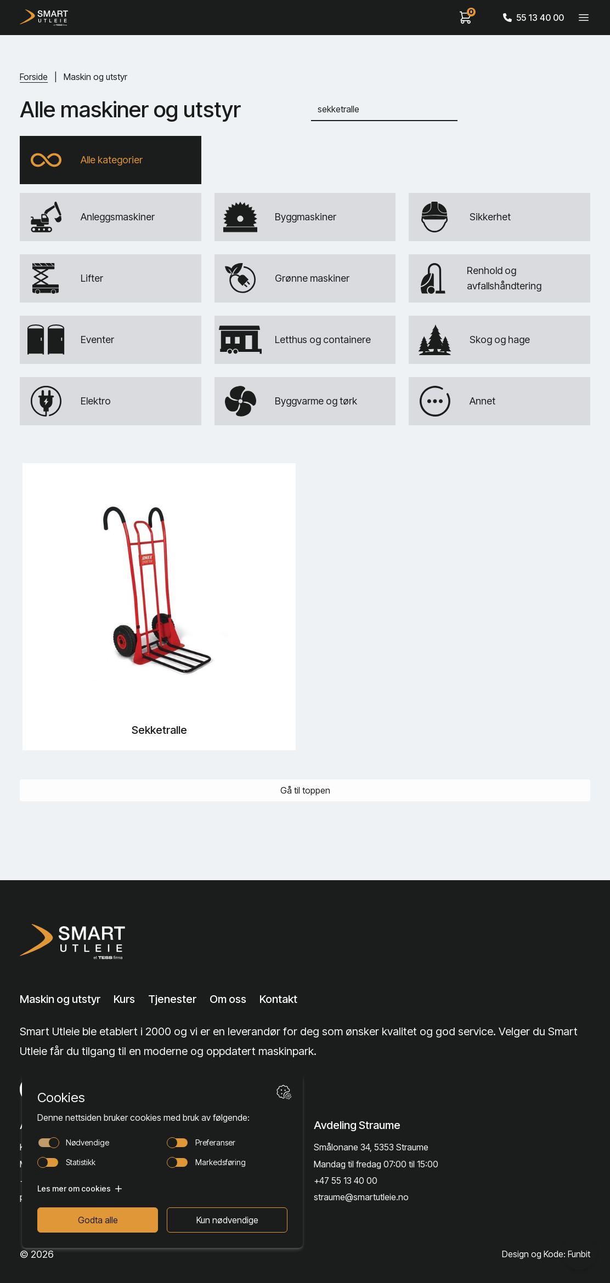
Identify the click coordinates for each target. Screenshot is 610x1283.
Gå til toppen (305, 790)
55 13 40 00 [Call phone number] (533, 17)
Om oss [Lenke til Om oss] (228, 999)
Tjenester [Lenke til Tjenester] (172, 999)
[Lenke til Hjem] (82, 941)
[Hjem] (44, 17)
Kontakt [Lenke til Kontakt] (278, 999)
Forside (34, 76)
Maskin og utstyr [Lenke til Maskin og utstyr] (60, 999)
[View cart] (466, 17)
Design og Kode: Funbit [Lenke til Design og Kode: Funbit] (546, 1253)
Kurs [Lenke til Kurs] (124, 999)
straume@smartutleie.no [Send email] (361, 1196)
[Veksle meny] (583, 17)
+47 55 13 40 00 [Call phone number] (345, 1180)
